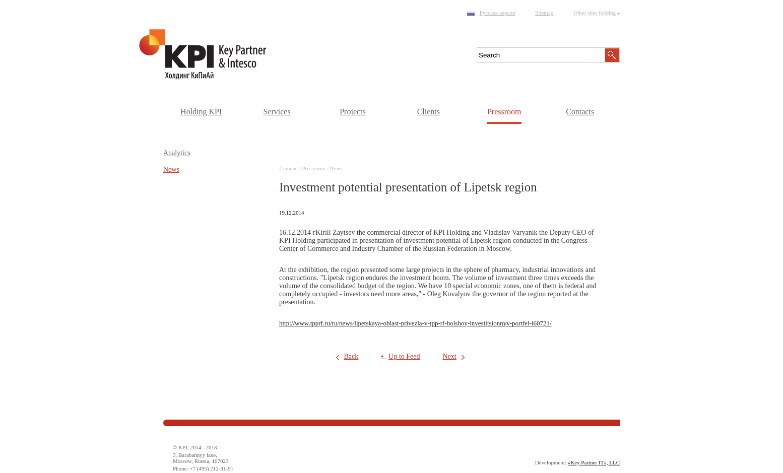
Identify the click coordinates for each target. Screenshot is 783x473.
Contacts (580, 111)
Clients (428, 111)
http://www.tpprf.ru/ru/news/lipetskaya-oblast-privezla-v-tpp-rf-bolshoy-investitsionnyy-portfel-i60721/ (415, 323)
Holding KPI (201, 111)
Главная (288, 168)
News (336, 168)
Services (276, 111)
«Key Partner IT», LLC (594, 462)
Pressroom (504, 111)
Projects (353, 111)
